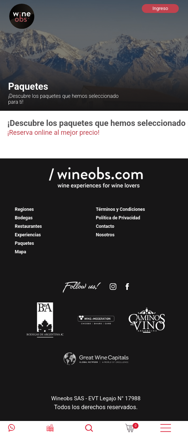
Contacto (105, 226)
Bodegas (24, 217)
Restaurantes (28, 226)
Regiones (24, 209)
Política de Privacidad (118, 217)
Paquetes (24, 243)
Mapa (20, 251)
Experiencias (28, 234)
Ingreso (160, 8)
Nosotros (105, 234)
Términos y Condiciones (120, 209)
